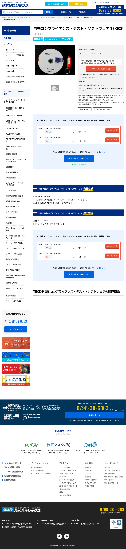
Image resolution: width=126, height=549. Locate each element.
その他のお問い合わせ (77, 158)
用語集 (61, 492)
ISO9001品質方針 (91, 480)
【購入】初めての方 (66, 473)
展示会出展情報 (36, 467)
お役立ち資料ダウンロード (68, 486)
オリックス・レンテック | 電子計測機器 (15, 101)
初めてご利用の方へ (88, 77)
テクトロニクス (95, 53)
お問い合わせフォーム (16, 329)
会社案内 (95, 3)
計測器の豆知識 (64, 489)
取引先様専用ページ (111, 483)
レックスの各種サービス (67, 483)
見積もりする (112, 130)
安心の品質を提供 (12, 467)
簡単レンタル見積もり (101, 68)
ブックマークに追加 (102, 109)
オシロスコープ (62, 17)
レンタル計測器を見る (14, 471)
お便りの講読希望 (65, 495)
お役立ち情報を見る (13, 476)
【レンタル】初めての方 (67, 470)
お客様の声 (63, 477)
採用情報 (88, 477)
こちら (117, 74)
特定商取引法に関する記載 (113, 477)
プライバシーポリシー (112, 470)
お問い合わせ (94, 415)
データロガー (50, 17)
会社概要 (88, 467)
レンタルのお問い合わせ (56, 4)
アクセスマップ (90, 483)
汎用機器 (41, 17)
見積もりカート (80, 4)
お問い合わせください (101, 85)
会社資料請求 (89, 486)
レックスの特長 (64, 467)
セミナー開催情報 (37, 470)
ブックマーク (118, 3)
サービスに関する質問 (66, 480)
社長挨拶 (88, 473)
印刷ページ (86, 109)
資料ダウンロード (106, 3)
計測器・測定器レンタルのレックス (13, 17)
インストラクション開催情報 (41, 473)
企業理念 (88, 470)
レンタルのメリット (13, 463)
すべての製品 (31, 17)
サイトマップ (109, 467)
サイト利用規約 (109, 473)
